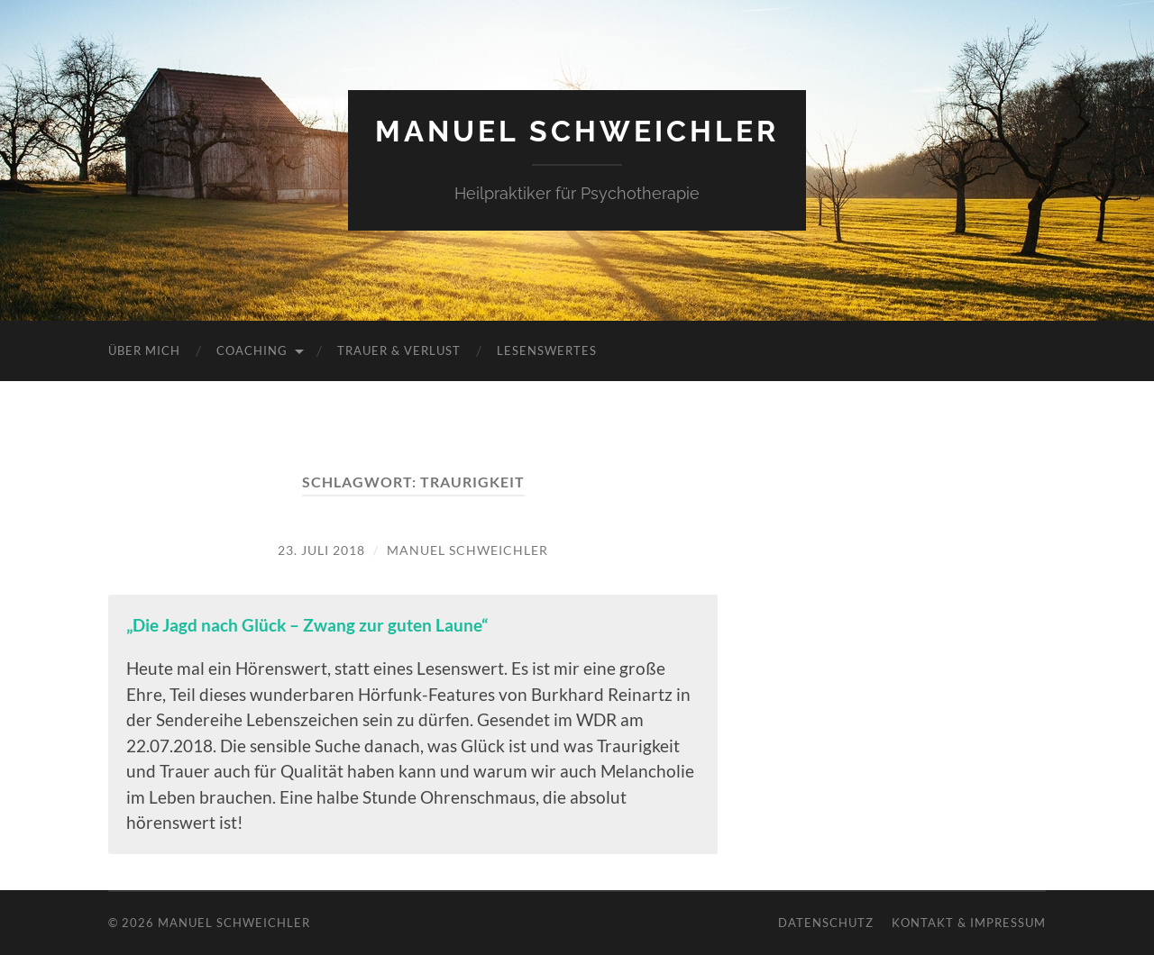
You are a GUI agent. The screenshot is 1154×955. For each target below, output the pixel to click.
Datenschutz (826, 922)
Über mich (144, 350)
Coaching (252, 350)
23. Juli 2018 (321, 550)
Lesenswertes (547, 350)
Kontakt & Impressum (969, 922)
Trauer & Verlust (399, 350)
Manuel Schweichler (577, 131)
